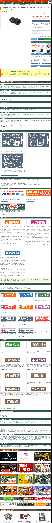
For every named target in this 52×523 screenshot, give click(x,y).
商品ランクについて (5, 293)
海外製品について (4, 427)
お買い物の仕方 (4, 133)
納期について (4, 219)
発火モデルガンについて (6, 421)
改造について (4, 104)
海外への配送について (5, 114)
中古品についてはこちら (6, 304)
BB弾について (4, 445)
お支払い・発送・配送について (7, 190)
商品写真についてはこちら (6, 356)
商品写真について (4, 120)
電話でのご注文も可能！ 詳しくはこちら (9, 177)
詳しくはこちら (4, 203)
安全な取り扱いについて (6, 98)
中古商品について (4, 286)
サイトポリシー (4, 128)
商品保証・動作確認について (7, 413)
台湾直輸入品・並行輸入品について (8, 436)
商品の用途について (5, 86)
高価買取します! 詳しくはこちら (40, 20)
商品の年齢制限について (6, 92)
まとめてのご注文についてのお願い (8, 180)
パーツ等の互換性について (6, 110)
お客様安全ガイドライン (6, 101)
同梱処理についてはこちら (6, 187)
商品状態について (4, 341)
